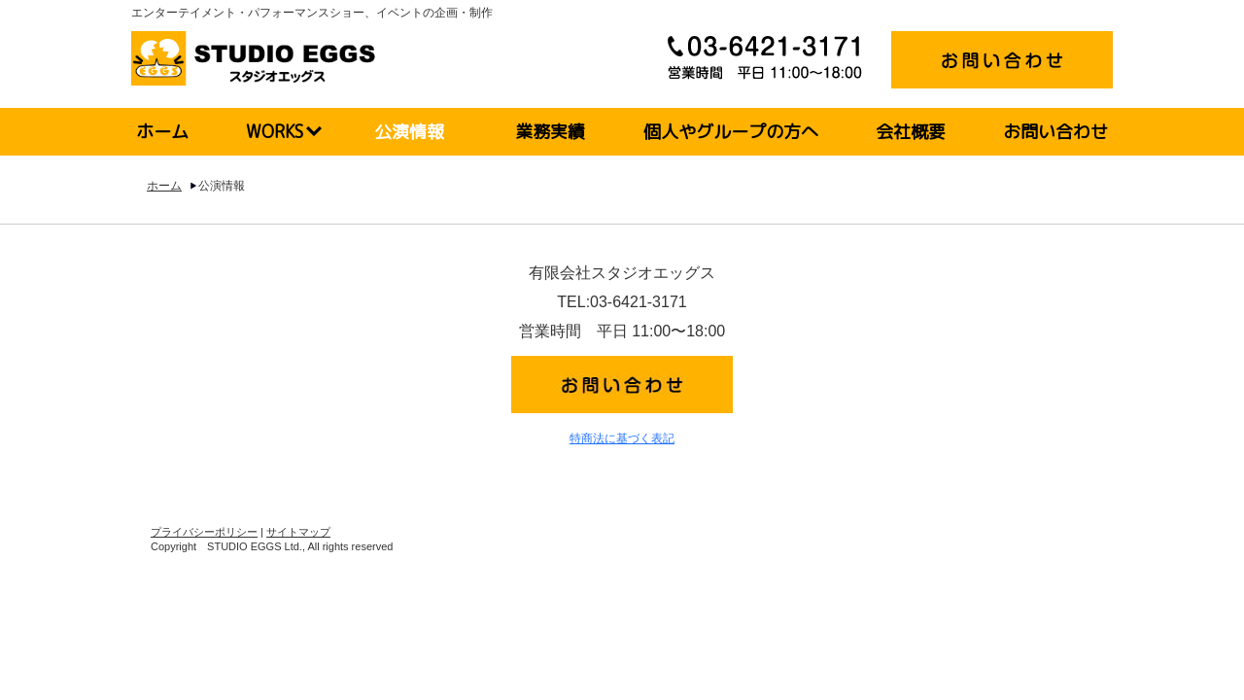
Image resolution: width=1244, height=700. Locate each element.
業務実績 (550, 132)
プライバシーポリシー (204, 532)
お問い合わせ (1055, 132)
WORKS (274, 132)
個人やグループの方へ (730, 132)
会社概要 (911, 132)
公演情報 (409, 132)
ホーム (162, 132)
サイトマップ (298, 532)
